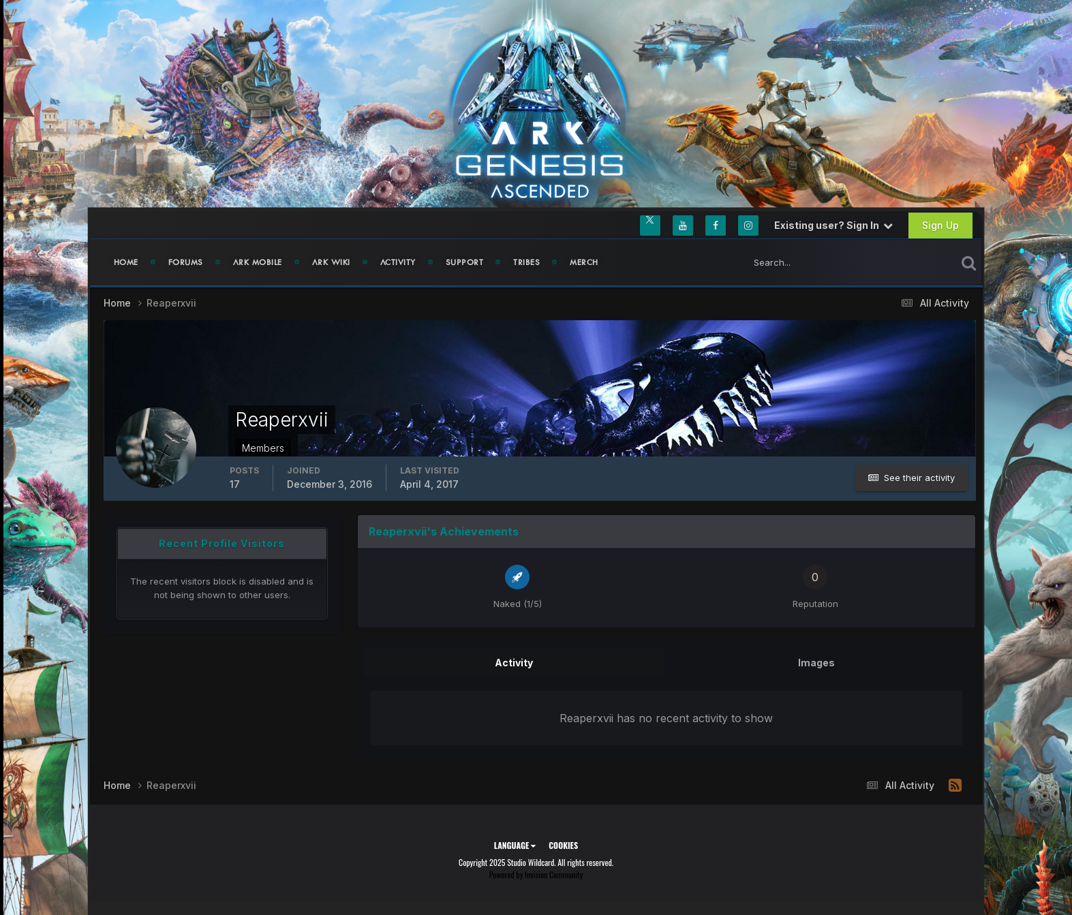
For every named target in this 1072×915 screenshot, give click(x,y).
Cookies (563, 845)
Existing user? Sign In (833, 225)
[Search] (805, 262)
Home (126, 262)
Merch (584, 262)
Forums (185, 262)
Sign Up (940, 225)
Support (465, 262)
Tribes (526, 262)
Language (515, 845)
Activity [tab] (514, 662)
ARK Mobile (257, 262)
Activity (398, 262)
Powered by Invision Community (536, 874)
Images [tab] (816, 662)
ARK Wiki (331, 262)
